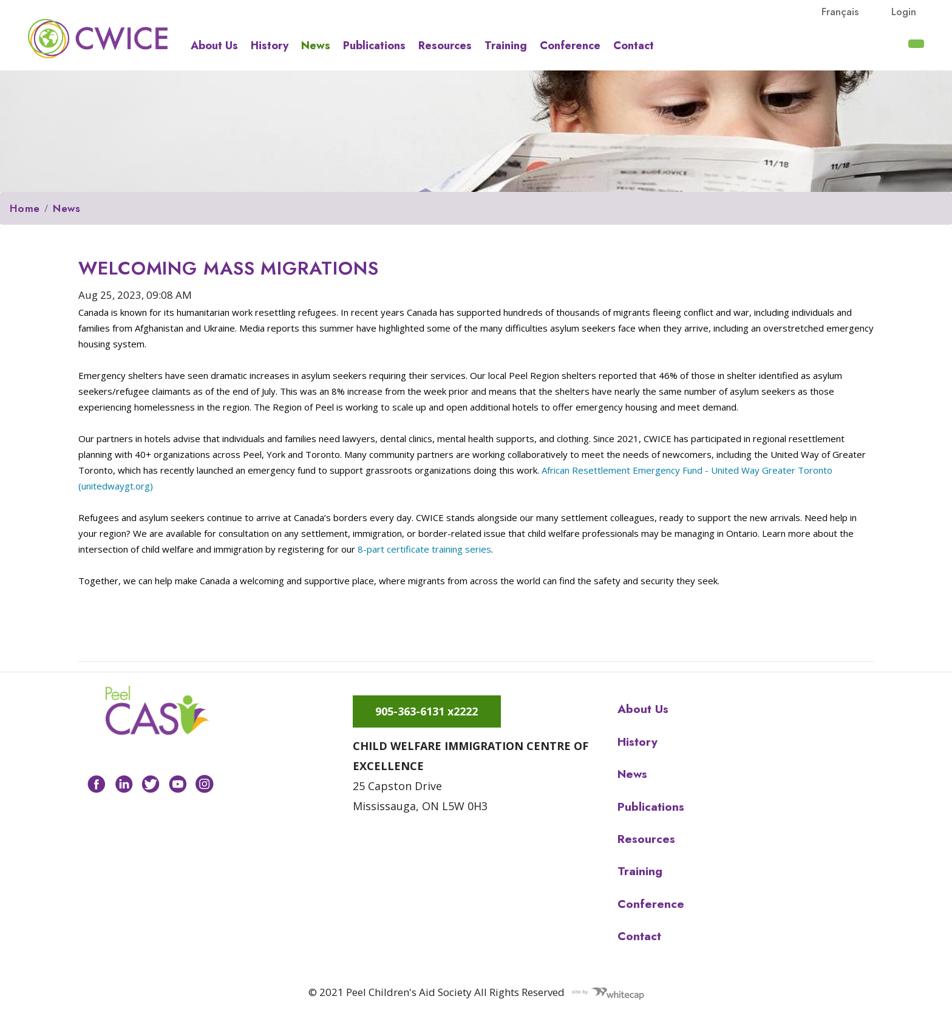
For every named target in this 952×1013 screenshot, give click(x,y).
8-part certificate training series (424, 549)
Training (505, 45)
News (315, 45)
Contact (633, 45)
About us (214, 45)
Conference (570, 45)
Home (24, 208)
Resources (445, 45)
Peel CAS (98, 38)
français (839, 11)
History (269, 45)
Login (903, 11)
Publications (374, 45)
